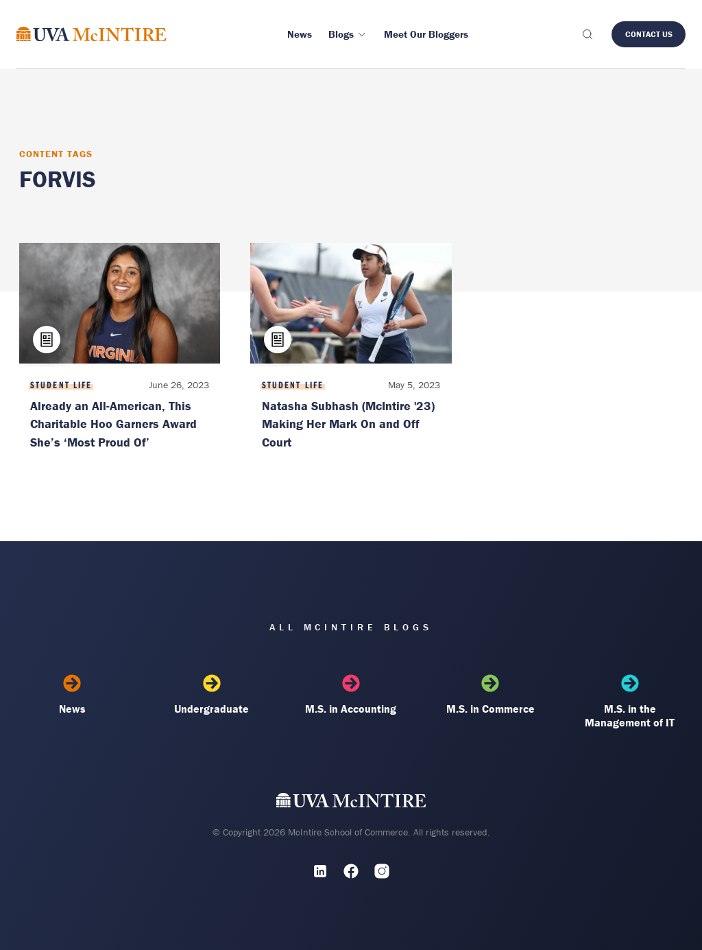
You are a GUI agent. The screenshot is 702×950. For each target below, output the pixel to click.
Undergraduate (211, 694)
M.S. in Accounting (351, 694)
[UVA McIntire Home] (351, 803)
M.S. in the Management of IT (630, 701)
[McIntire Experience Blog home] (91, 34)
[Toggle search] (587, 34)
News (72, 694)
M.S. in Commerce (490, 694)
